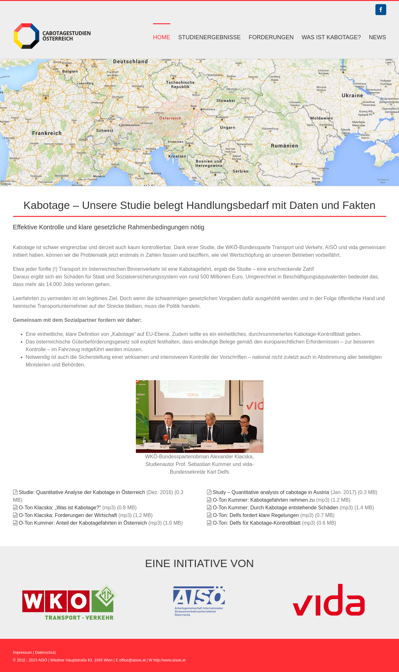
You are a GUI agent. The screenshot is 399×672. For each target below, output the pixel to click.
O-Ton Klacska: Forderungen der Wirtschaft (68, 515)
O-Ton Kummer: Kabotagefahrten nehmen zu (263, 500)
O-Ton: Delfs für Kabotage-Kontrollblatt (256, 523)
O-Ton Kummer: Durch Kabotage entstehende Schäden (275, 507)
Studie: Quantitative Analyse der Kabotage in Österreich (82, 492)
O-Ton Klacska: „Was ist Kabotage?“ (60, 507)
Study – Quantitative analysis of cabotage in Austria (271, 492)
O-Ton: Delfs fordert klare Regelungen (256, 515)
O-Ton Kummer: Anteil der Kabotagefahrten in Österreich (83, 523)
